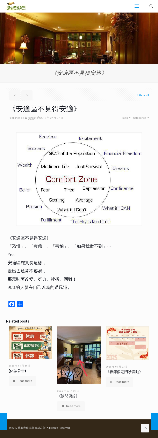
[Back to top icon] (145, 428)
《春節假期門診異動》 (124, 372)
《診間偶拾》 (68, 396)
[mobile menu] (136, 6)
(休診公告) (17, 371)
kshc (31, 117)
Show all (142, 95)
